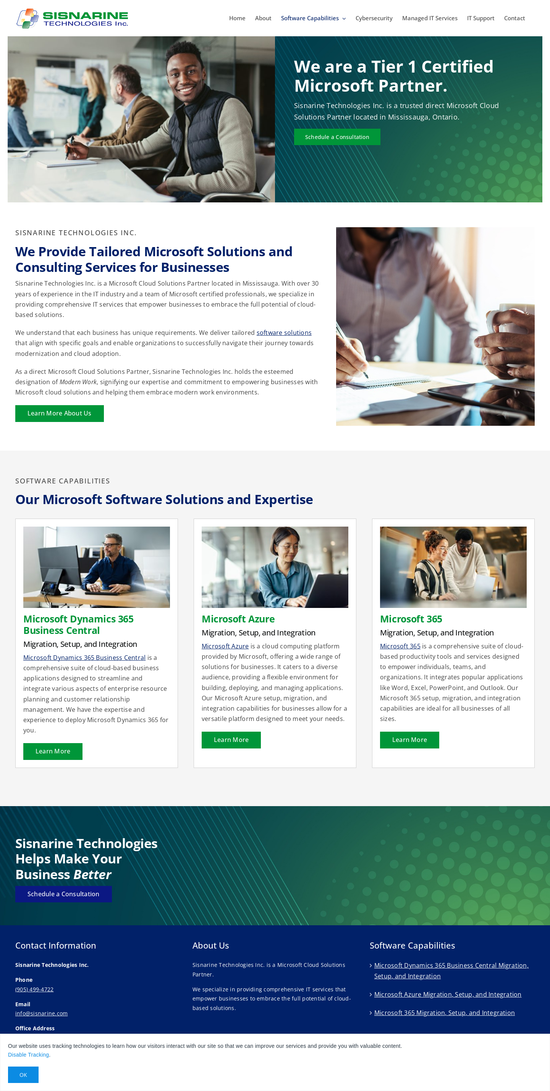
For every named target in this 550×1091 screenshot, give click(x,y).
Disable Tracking (28, 1055)
